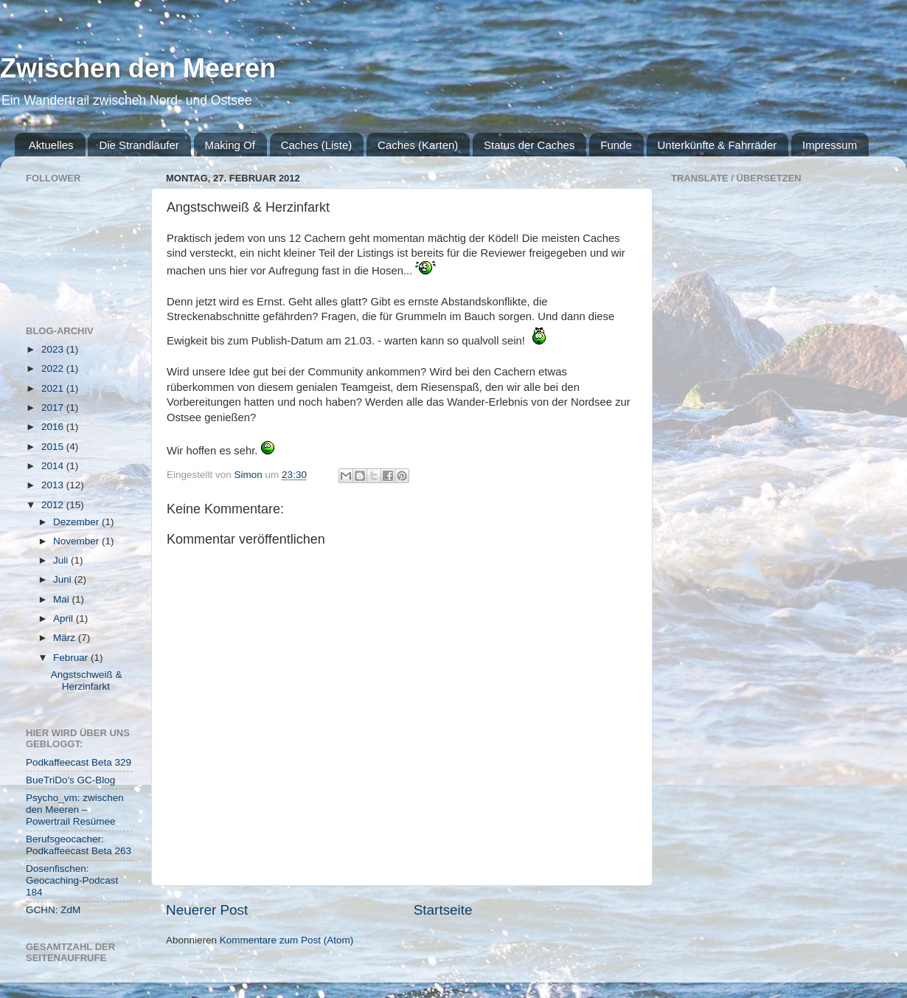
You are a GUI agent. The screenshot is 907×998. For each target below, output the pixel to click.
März (65, 637)
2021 (53, 388)
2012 (53, 504)
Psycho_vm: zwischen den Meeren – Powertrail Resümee (75, 809)
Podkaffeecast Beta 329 (78, 762)
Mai (62, 599)
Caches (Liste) (316, 145)
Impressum (829, 145)
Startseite (443, 910)
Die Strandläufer (138, 145)
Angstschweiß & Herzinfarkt (86, 680)
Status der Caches (529, 145)
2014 (53, 465)
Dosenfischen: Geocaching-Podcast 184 (72, 880)
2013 (53, 485)
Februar (72, 657)
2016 (53, 426)
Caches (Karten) (418, 145)
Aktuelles (51, 145)
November (77, 541)
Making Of (230, 145)
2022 (53, 368)
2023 (53, 349)
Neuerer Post (207, 910)
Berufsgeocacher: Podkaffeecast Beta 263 (78, 845)
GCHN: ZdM (53, 909)
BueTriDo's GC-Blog (70, 780)
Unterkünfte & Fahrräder (717, 145)
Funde (616, 145)
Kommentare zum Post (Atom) (287, 940)
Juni (63, 579)
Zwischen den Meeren (138, 68)
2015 (53, 446)
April (64, 618)
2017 (53, 407)
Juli (62, 560)
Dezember (77, 521)
